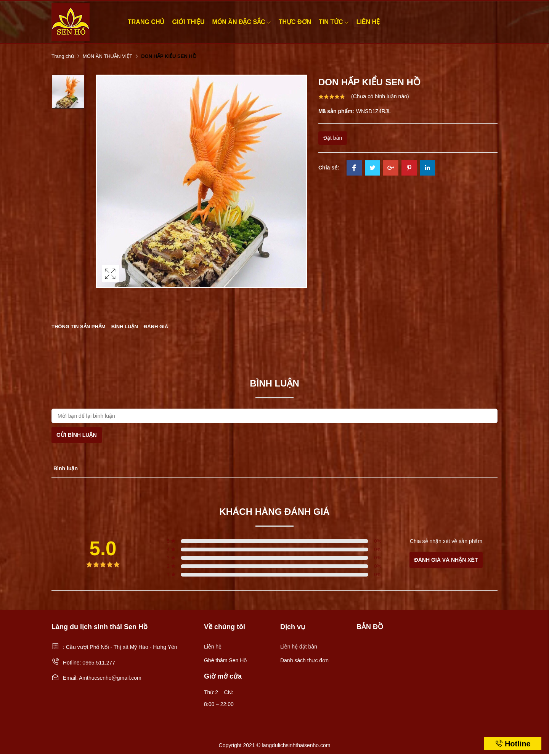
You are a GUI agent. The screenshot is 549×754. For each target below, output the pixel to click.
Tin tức (334, 22)
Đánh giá (156, 326)
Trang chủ (146, 22)
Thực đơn (295, 22)
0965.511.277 (98, 663)
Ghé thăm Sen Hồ (225, 660)
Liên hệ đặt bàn (298, 647)
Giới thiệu (188, 22)
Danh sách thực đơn (304, 660)
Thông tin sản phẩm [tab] (78, 326)
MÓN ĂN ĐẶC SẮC (241, 22)
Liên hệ (368, 22)
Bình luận (124, 326)
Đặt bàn (332, 138)
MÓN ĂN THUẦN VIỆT (107, 56)
